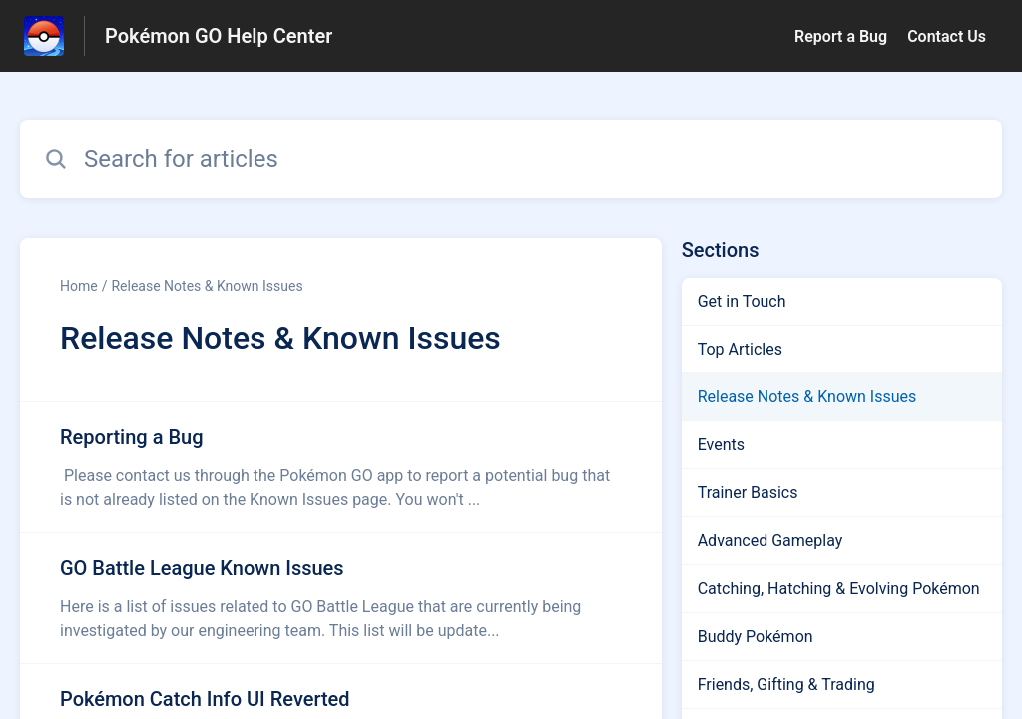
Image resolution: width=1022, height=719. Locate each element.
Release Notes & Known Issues (206, 286)
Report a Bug (840, 36)
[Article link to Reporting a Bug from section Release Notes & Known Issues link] (341, 467)
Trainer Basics (748, 492)
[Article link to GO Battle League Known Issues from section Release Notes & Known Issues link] (341, 598)
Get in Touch (742, 301)
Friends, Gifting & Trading (786, 684)
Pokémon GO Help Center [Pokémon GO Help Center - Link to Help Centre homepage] (218, 36)
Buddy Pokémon (755, 636)
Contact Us (946, 36)
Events (721, 444)
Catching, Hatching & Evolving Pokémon (839, 588)
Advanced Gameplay (770, 540)
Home (79, 286)
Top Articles (740, 349)
